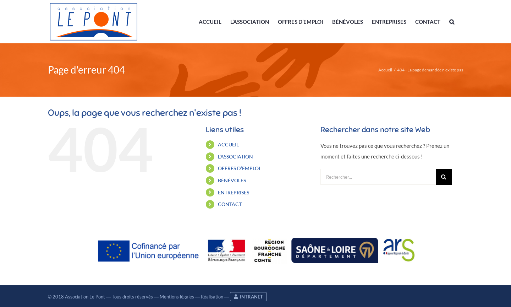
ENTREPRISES (233, 192)
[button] (451, 21)
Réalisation (212, 297)
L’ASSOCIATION (235, 157)
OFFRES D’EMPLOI (239, 168)
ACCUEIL (228, 144)
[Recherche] (444, 177)
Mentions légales (177, 297)
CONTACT (230, 204)
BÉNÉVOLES (232, 180)
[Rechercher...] (378, 177)
